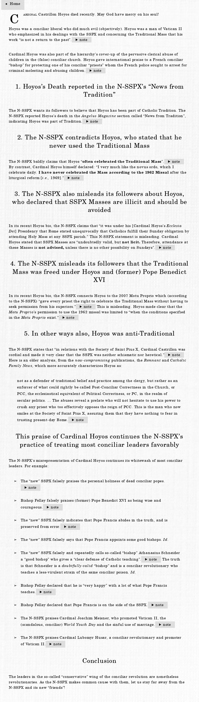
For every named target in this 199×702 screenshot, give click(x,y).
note (84, 39)
